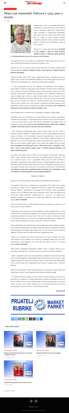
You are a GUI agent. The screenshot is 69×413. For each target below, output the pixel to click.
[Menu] (5, 3)
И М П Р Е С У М (33, 407)
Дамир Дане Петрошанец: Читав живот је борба (17, 382)
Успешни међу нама (10, 9)
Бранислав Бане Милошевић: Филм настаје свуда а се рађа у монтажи (18, 353)
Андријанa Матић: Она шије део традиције (48, 353)
